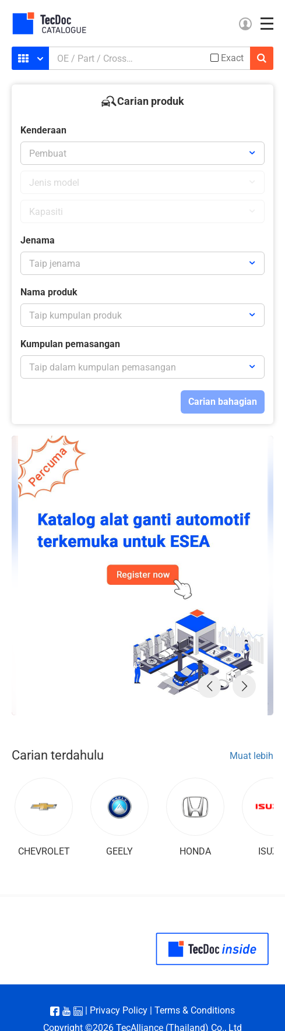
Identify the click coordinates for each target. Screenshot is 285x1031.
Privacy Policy (118, 1010)
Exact (232, 58)
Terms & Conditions (194, 1010)
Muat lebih (251, 755)
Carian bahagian (222, 401)
